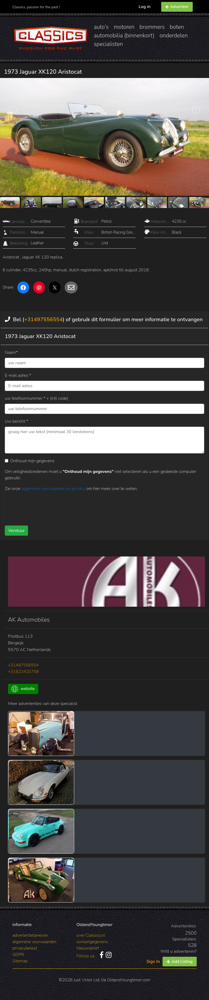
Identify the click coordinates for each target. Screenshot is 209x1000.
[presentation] (97, 506)
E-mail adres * (18, 375)
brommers (151, 27)
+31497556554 (43, 319)
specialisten (108, 44)
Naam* (11, 352)
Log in (145, 7)
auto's (101, 27)
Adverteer (177, 6)
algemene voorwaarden (35, 942)
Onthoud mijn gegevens (32, 461)
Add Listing (180, 961)
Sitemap (20, 961)
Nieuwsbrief (88, 948)
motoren (124, 27)
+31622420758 (23, 671)
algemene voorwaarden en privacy (53, 489)
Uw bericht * (16, 421)
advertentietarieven (30, 935)
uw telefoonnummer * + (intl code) (36, 398)
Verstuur (16, 531)
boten (177, 27)
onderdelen (174, 35)
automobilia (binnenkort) (124, 35)
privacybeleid (25, 948)
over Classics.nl (91, 935)
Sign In (153, 961)
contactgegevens (92, 942)
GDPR (18, 955)
